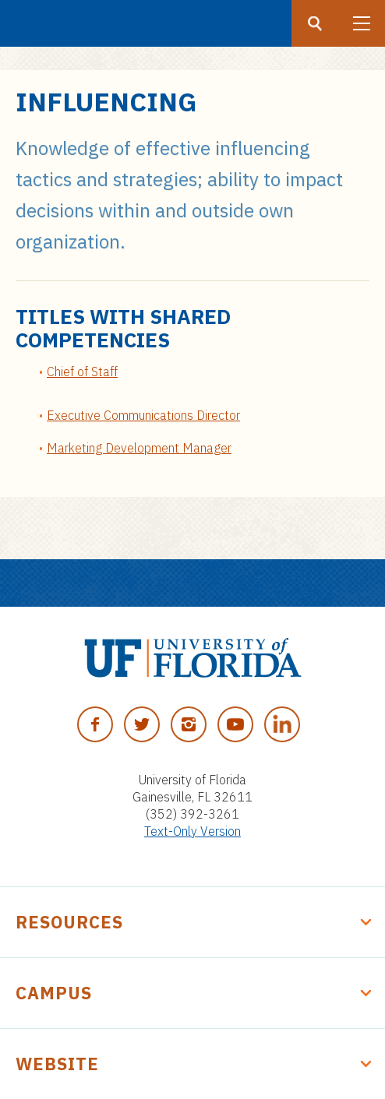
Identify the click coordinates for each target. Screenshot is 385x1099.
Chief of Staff (82, 371)
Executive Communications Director (143, 415)
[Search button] (314, 23)
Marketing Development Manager (139, 448)
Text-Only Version (192, 831)
